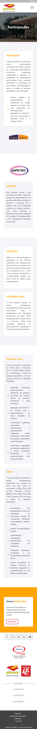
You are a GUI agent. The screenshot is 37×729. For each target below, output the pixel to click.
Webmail (32, 1)
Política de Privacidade (18, 716)
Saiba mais (12, 621)
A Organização (18, 689)
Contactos (17, 719)
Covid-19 (18, 721)
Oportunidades (18, 702)
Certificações (18, 695)
